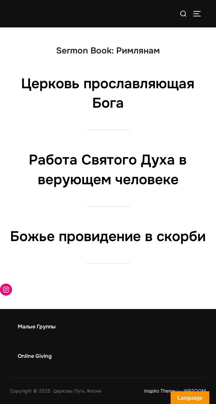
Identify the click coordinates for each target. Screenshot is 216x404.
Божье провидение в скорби (108, 236)
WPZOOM (195, 391)
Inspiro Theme (159, 391)
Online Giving (35, 356)
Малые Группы (37, 326)
